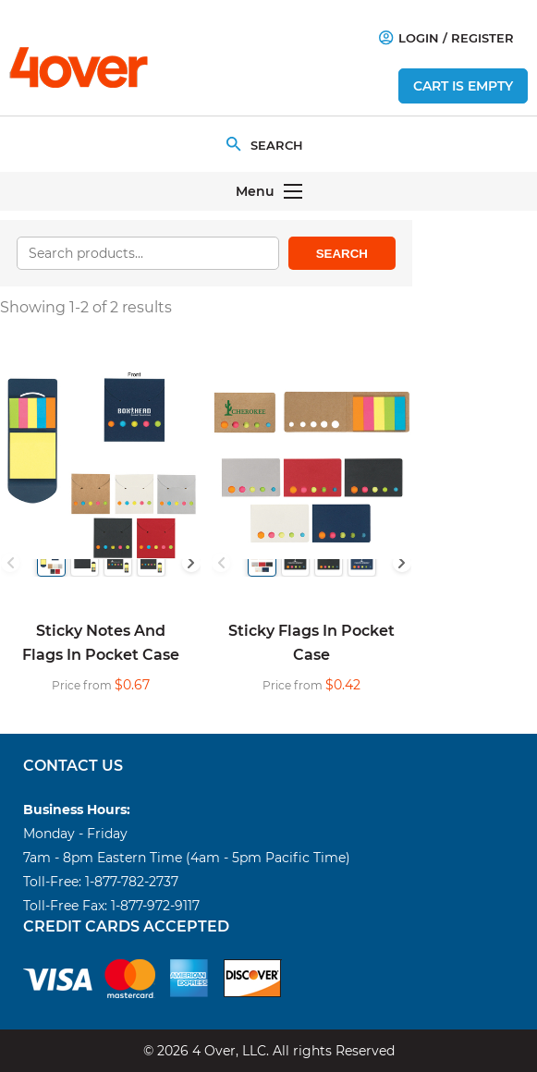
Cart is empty (463, 86)
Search (342, 254)
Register (482, 37)
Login (409, 37)
